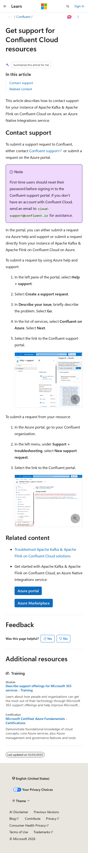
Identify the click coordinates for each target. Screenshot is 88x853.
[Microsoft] (44, 6)
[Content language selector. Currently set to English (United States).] (30, 778)
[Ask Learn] (69, 17)
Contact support (21, 83)
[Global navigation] (4, 6)
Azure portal (28, 590)
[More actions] (78, 17)
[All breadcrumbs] (10, 17)
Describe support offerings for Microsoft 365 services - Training (39, 688)
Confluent (23, 16)
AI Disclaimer (18, 812)
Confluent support (44, 150)
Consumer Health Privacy (27, 825)
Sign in (79, 6)
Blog (12, 818)
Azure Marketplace (34, 602)
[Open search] (68, 6)
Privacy (51, 818)
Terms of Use (18, 832)
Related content (20, 89)
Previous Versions (46, 812)
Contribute (32, 818)
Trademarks (42, 832)
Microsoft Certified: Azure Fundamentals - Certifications (36, 721)
